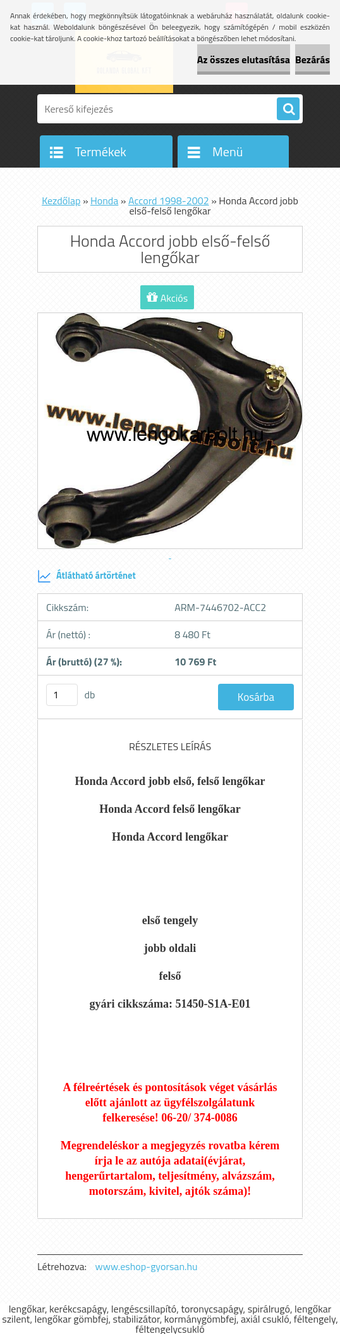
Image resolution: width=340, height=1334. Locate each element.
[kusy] (62, 695)
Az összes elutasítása (243, 59)
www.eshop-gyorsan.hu (146, 1266)
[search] (288, 109)
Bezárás (312, 59)
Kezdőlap (61, 200)
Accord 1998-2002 (168, 200)
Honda (104, 200)
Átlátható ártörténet (86, 576)
